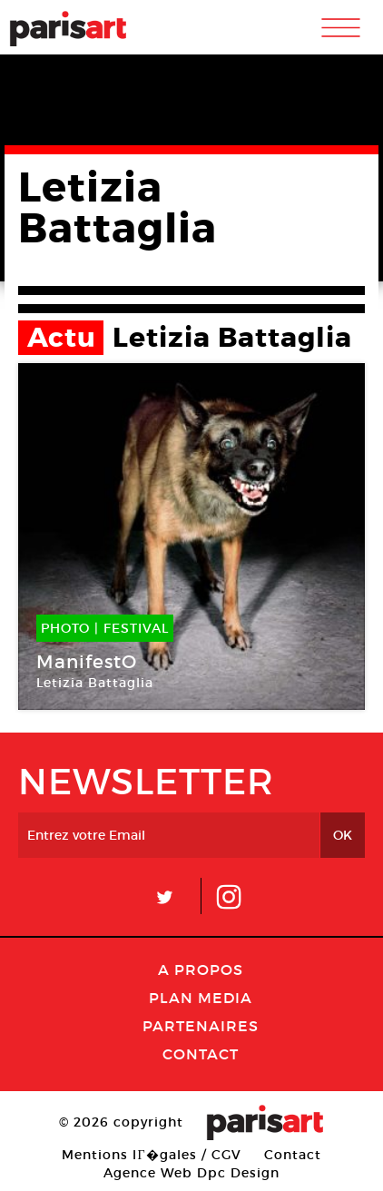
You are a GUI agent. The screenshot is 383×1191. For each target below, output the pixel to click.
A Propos (200, 969)
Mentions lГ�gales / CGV (151, 1155)
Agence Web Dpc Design (191, 1173)
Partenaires (200, 1026)
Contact (200, 1054)
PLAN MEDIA (200, 998)
